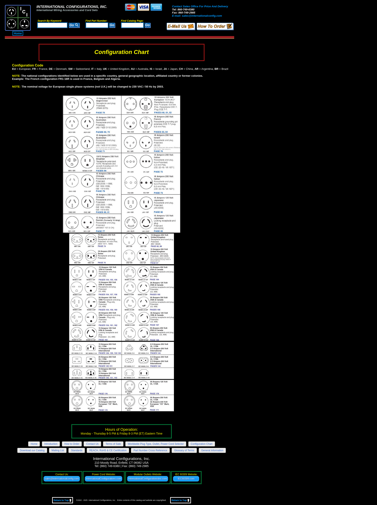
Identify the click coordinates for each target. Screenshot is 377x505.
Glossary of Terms (184, 450)
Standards (76, 450)
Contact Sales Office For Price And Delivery (200, 6)
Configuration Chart (201, 443)
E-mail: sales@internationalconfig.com (197, 15)
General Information (212, 450)
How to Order (71, 443)
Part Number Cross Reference (150, 450)
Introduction (51, 443)
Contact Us (92, 443)
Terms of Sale (113, 443)
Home (18, 33)
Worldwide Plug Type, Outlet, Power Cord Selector (156, 443)
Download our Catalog (32, 450)
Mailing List (58, 450)
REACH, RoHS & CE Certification (108, 450)
